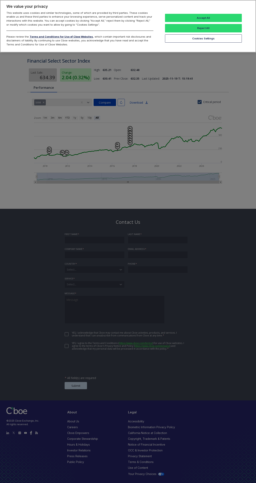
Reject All (203, 28)
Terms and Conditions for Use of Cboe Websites (61, 36)
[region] (128, 26)
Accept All (203, 17)
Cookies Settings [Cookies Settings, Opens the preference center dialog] (203, 38)
